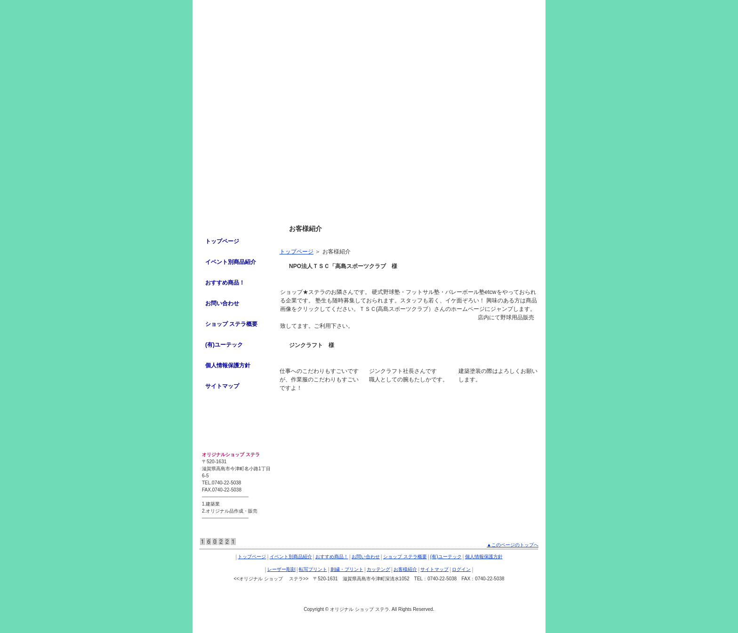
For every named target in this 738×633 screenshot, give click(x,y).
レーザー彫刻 (281, 569)
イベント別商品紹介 (230, 262)
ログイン (461, 569)
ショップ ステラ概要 (231, 324)
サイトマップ (222, 386)
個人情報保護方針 (227, 365)
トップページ (296, 251)
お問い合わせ (222, 303)
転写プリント (313, 569)
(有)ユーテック (224, 344)
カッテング (378, 569)
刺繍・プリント (346, 569)
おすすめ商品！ (225, 282)
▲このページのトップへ (512, 544)
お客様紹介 (405, 569)
